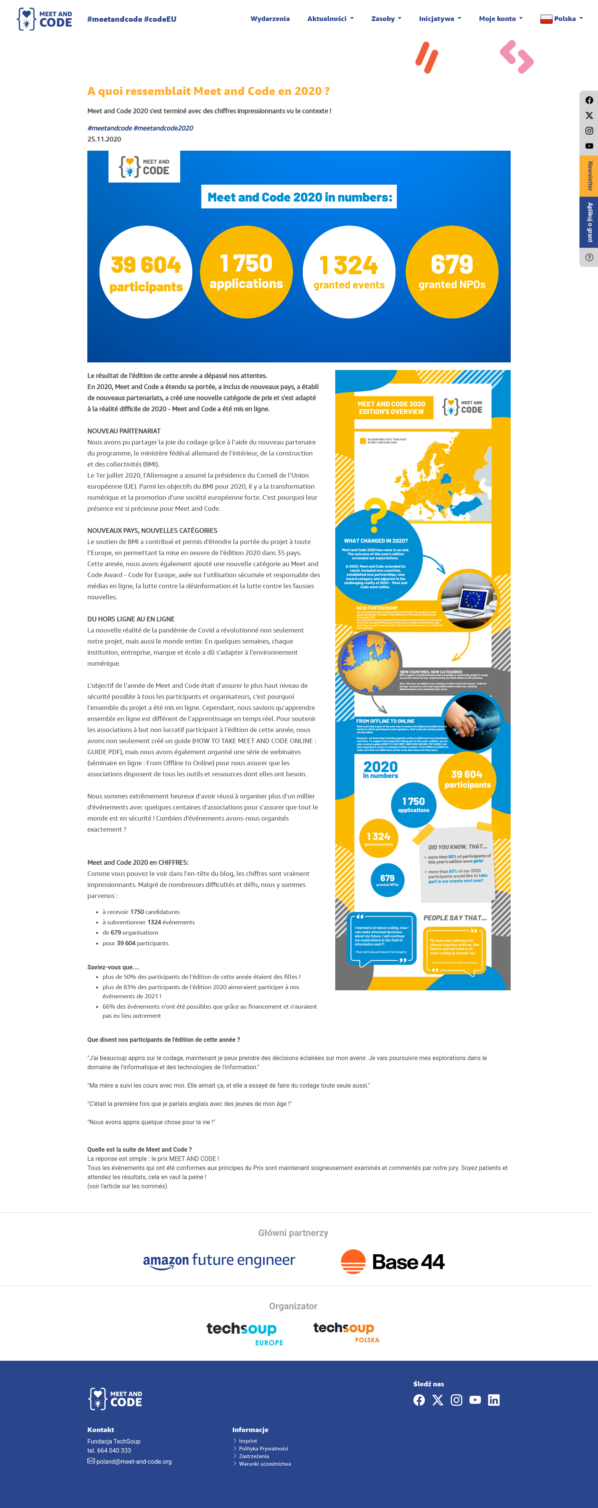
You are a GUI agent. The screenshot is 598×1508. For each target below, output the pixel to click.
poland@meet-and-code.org (134, 1461)
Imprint (244, 1440)
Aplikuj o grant (590, 222)
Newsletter (590, 176)
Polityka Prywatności (260, 1448)
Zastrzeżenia (250, 1456)
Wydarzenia (270, 18)
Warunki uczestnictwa (261, 1463)
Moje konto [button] (498, 18)
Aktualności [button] (327, 18)
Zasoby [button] (383, 18)
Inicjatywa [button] (437, 18)
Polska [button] (558, 19)
